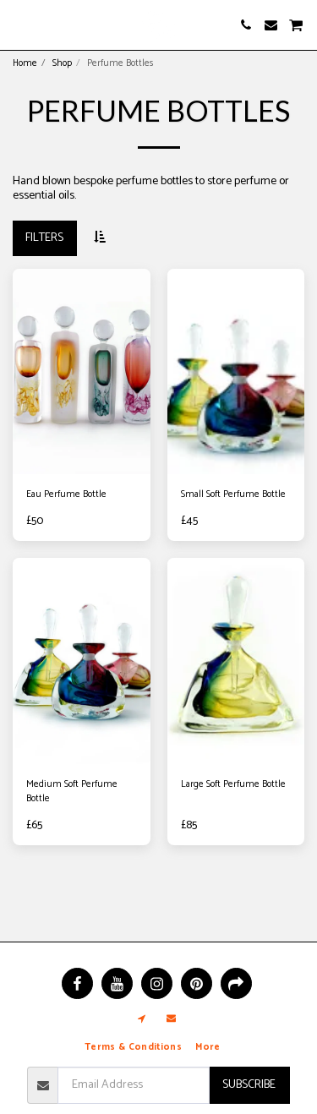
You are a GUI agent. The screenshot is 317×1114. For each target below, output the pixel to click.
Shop (62, 63)
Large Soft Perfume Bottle (233, 785)
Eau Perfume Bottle (66, 495)
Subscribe (249, 1085)
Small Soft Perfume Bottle (233, 495)
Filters (44, 238)
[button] (18, 24)
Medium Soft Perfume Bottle (72, 792)
